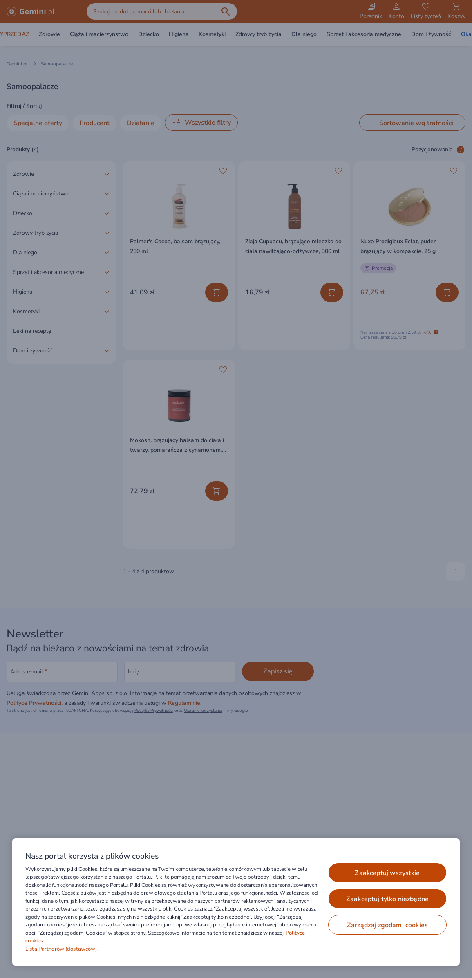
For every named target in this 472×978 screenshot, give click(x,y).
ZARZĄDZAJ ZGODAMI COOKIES (387, 925)
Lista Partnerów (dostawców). (61, 949)
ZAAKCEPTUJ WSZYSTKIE (387, 872)
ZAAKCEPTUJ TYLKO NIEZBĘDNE (387, 899)
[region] (236, 902)
